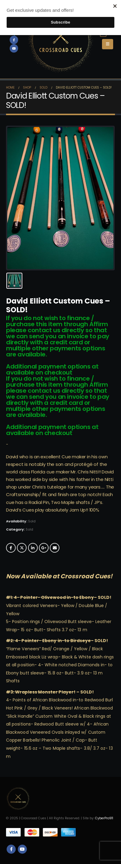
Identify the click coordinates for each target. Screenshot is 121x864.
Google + (44, 548)
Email (54, 548)
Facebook (11, 548)
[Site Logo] (60, 40)
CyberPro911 (104, 818)
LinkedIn (33, 548)
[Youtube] (14, 48)
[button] (107, 44)
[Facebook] (14, 40)
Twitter (22, 548)
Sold (29, 529)
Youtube (22, 849)
